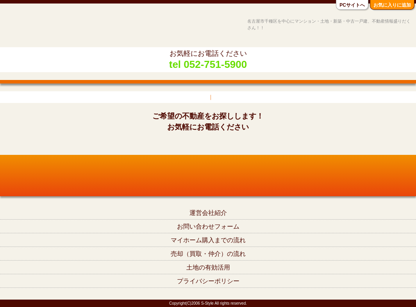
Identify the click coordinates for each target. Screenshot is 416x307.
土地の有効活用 (208, 267)
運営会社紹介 (208, 212)
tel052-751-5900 (208, 144)
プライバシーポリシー (208, 281)
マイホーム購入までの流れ (208, 240)
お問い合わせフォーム (208, 226)
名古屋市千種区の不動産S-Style (36, 28)
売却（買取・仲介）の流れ (208, 253)
